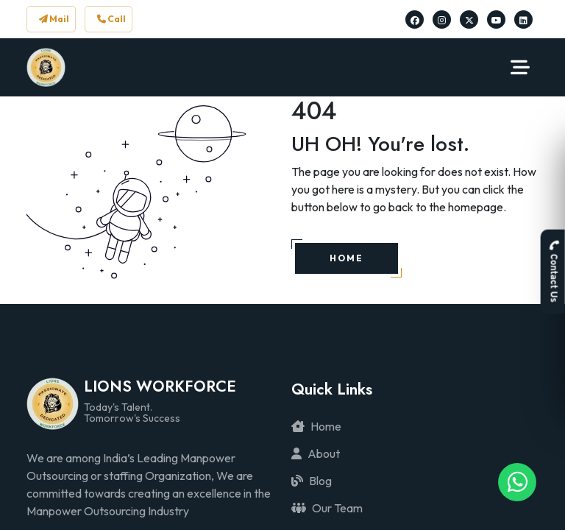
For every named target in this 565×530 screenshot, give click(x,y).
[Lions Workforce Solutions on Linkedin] (523, 19)
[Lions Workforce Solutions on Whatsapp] (517, 482)
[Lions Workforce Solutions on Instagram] (442, 19)
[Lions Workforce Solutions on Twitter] (469, 19)
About (315, 453)
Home (316, 426)
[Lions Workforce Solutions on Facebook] (415, 19)
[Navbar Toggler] (520, 67)
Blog (311, 480)
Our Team (327, 508)
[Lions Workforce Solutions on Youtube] (496, 19)
